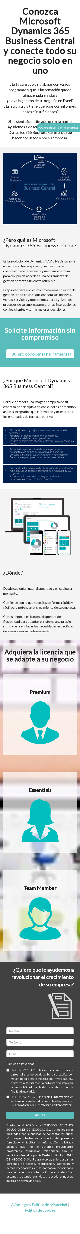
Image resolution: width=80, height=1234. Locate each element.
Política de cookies (40, 1210)
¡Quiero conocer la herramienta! (40, 353)
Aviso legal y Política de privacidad (39, 1204)
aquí (37, 1180)
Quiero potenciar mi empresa (58, 127)
